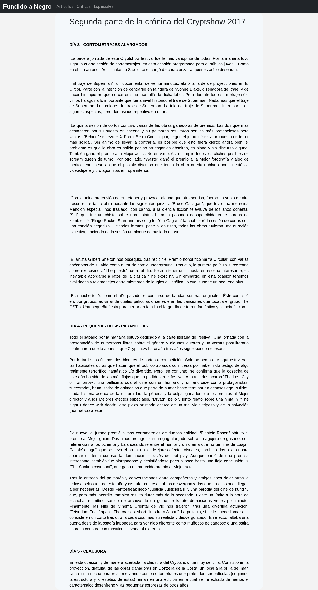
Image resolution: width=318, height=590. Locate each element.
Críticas (84, 6)
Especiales (103, 6)
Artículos (64, 6)
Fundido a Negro (27, 6)
